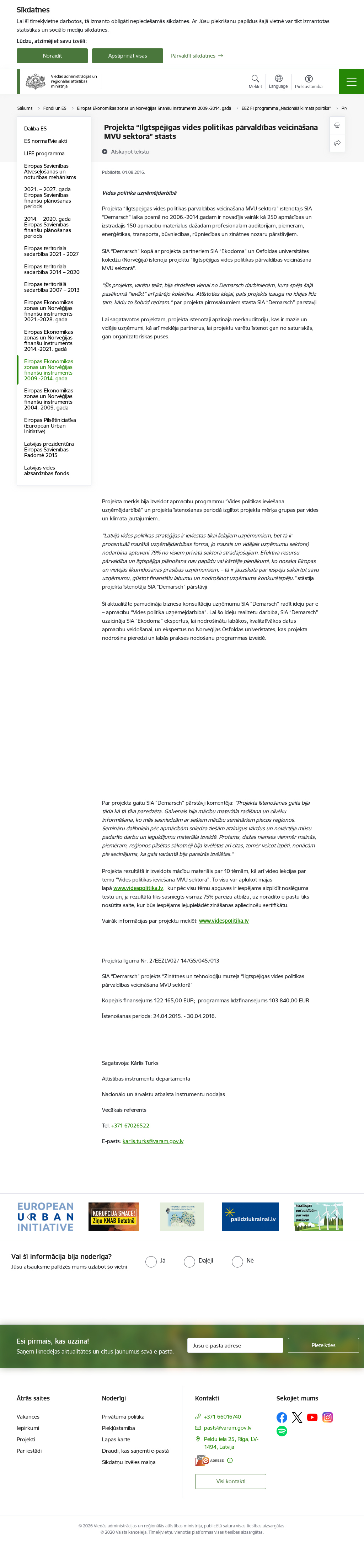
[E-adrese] (209, 1460)
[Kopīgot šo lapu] (337, 143)
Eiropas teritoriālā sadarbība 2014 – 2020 (52, 269)
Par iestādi (29, 1450)
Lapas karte (116, 1439)
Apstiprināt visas (127, 55)
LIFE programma (44, 153)
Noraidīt (52, 55)
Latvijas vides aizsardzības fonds (46, 470)
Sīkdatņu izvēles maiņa (129, 1462)
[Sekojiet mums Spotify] (282, 1431)
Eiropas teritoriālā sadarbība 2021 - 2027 (51, 251)
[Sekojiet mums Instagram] (327, 1417)
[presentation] (59, 1298)
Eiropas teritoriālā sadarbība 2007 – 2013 (52, 287)
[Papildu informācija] (229, 1460)
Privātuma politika (123, 1416)
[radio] (155, 1260)
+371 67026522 (130, 1125)
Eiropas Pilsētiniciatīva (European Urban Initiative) (50, 426)
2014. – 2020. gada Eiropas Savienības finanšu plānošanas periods (47, 227)
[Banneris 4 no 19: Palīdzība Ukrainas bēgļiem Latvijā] (250, 1216)
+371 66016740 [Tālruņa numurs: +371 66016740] (222, 1416)
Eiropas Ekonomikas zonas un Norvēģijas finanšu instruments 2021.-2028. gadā (48, 311)
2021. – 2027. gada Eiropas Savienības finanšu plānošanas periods (47, 198)
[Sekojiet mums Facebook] (282, 1417)
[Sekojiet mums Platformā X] (297, 1417)
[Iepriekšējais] (28, 1217)
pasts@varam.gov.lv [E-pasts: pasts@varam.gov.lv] (227, 1427)
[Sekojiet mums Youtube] (312, 1417)
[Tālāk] (335, 1217)
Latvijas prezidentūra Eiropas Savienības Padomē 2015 (49, 449)
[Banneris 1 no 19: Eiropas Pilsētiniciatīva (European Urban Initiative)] (45, 1216)
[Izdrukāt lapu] (337, 125)
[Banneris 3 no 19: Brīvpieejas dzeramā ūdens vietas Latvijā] (182, 1216)
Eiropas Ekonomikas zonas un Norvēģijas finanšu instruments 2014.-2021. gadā (48, 340)
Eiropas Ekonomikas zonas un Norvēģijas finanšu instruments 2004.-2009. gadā (48, 399)
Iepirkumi (28, 1428)
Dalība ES (35, 128)
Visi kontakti (230, 1481)
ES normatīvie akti (45, 141)
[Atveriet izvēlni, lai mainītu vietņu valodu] (278, 82)
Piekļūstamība (118, 1428)
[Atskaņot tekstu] (130, 151)
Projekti (26, 1439)
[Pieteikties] (323, 1345)
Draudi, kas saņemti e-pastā (135, 1450)
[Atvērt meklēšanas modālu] (255, 82)
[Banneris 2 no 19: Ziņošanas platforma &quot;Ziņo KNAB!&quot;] (114, 1216)
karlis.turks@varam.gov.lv (153, 1141)
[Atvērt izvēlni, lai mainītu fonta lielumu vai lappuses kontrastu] (308, 82)
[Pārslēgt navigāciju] (351, 81)
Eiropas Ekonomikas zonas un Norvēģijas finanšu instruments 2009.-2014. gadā (48, 370)
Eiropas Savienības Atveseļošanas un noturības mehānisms (50, 171)
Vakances (28, 1416)
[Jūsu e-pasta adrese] (235, 1345)
